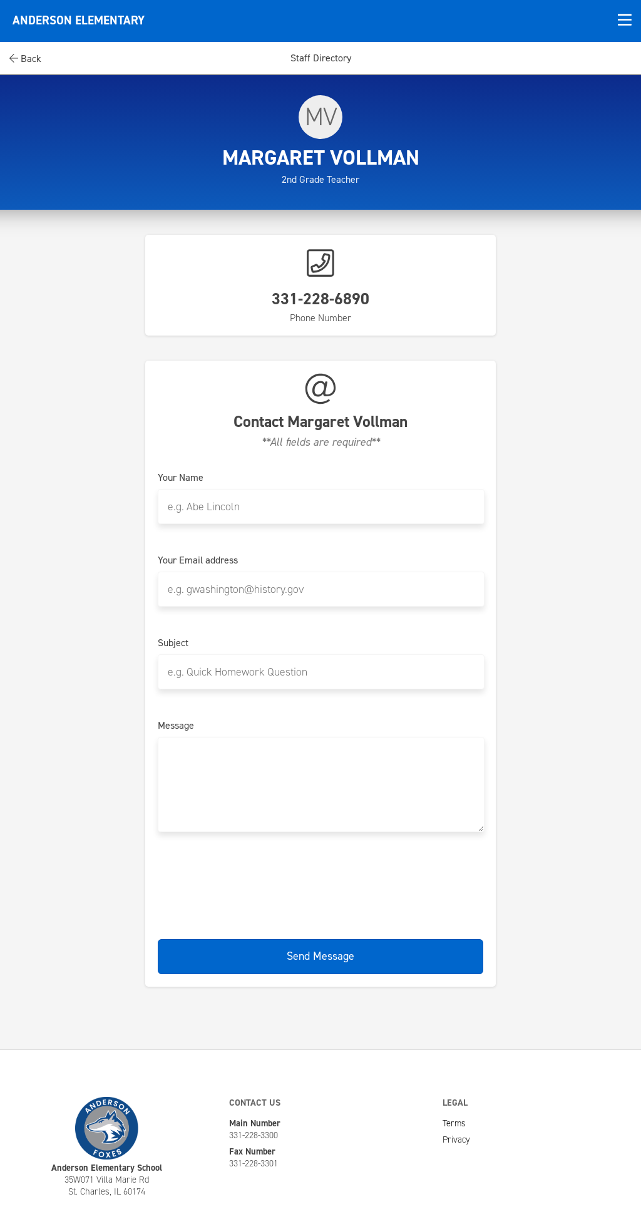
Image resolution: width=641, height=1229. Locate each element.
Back (25, 58)
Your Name (180, 478)
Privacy (456, 1139)
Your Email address (198, 560)
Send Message (320, 956)
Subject (173, 643)
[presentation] (320, 883)
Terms (454, 1123)
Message (176, 726)
